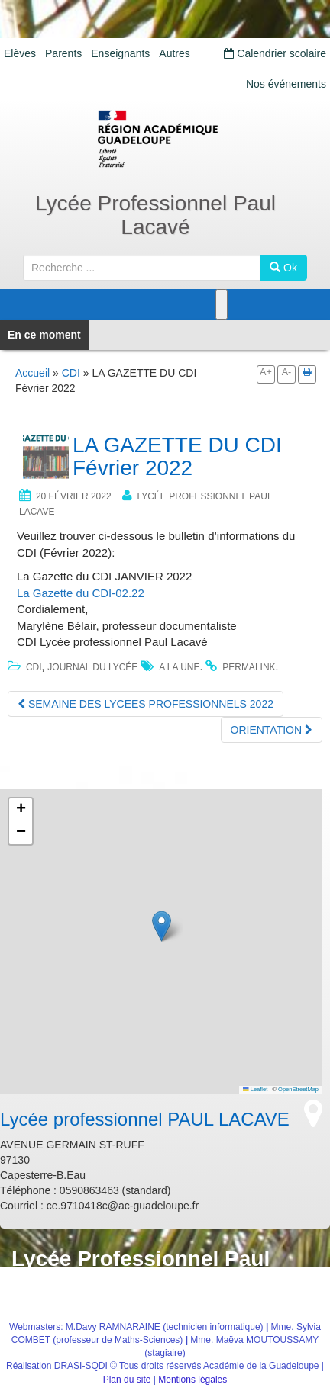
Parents (63, 53)
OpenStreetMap (298, 1089)
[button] (161, 926)
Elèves (20, 53)
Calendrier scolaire (275, 53)
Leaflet (255, 1089)
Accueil (32, 373)
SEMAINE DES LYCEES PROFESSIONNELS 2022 (145, 704)
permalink (248, 667)
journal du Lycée (92, 667)
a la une (179, 667)
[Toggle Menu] (221, 304)
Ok (283, 268)
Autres (174, 53)
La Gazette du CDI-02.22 (80, 592)
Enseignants (120, 53)
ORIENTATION (271, 730)
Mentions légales (192, 1379)
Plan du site (127, 1379)
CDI (71, 373)
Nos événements (286, 84)
